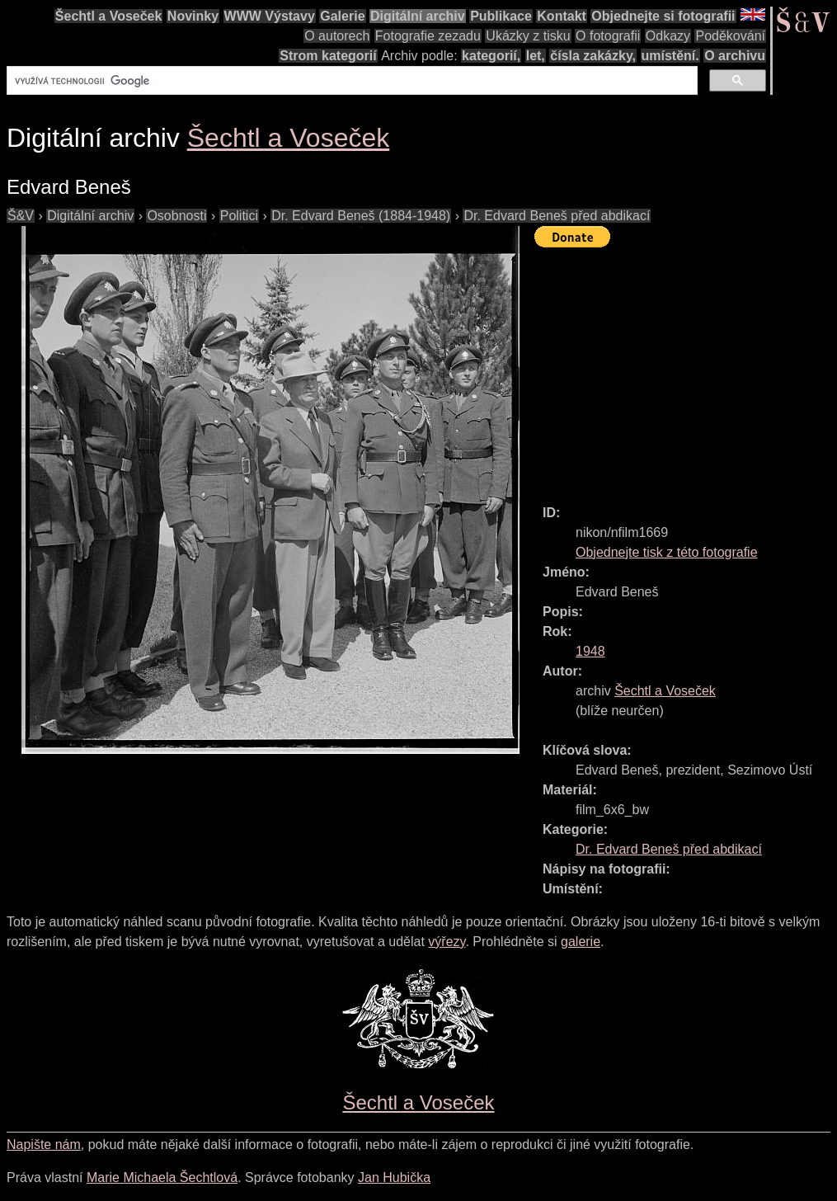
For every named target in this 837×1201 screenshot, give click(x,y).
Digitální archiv (417, 16)
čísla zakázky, (593, 56)
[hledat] (350, 80)
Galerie (342, 16)
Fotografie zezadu (428, 36)
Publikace (501, 16)
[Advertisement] (685, 368)
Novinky (193, 16)
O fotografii (608, 36)
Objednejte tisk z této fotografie (667, 552)
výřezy (446, 942)
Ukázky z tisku (528, 36)
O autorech (336, 36)
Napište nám (44, 1144)
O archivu (734, 56)
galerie (580, 942)
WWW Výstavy (269, 16)
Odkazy (668, 36)
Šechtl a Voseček (108, 16)
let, (535, 56)
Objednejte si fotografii (663, 16)
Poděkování (730, 36)
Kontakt (561, 16)
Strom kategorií (328, 56)
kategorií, (491, 56)
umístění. (670, 56)
